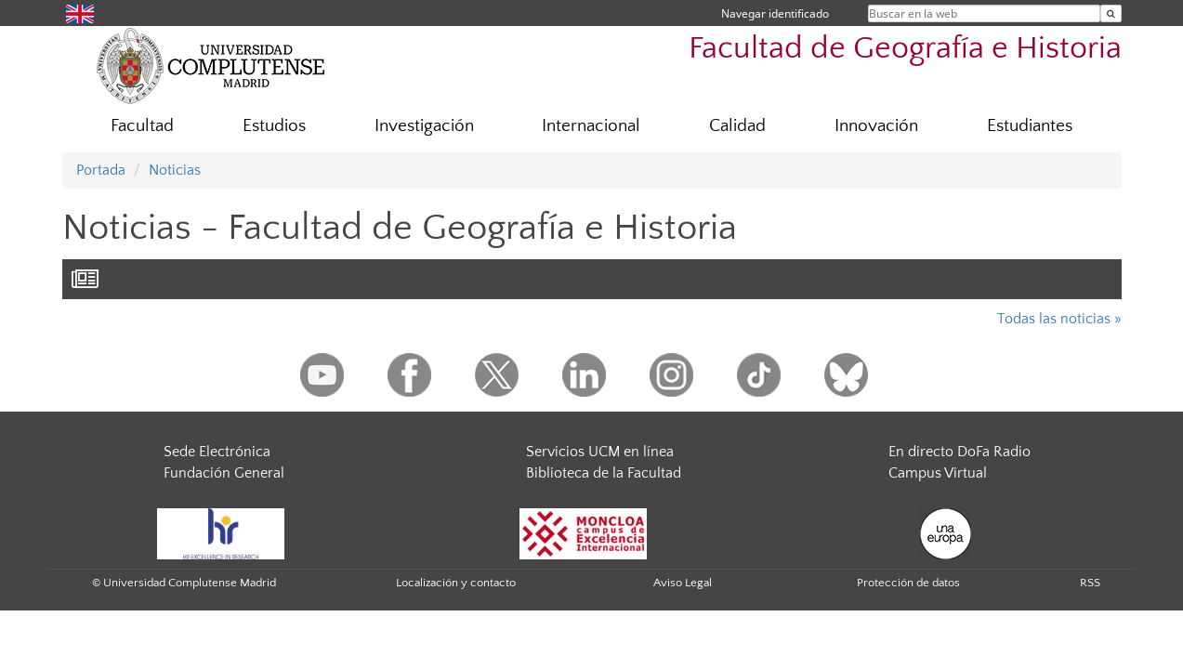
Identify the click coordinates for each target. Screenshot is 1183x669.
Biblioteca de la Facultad (603, 473)
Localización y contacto (456, 582)
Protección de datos (908, 582)
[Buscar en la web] (1111, 13)
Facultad (142, 126)
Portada (100, 170)
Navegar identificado (775, 13)
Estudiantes (1029, 126)
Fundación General (224, 473)
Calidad (737, 126)
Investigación (424, 126)
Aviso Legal (682, 582)
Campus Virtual (937, 473)
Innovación (876, 126)
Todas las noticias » (1059, 318)
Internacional (591, 126)
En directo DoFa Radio (959, 451)
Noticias (175, 170)
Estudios (274, 126)
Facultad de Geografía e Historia (905, 49)
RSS (1090, 582)
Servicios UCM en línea (600, 451)
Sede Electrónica (217, 451)
